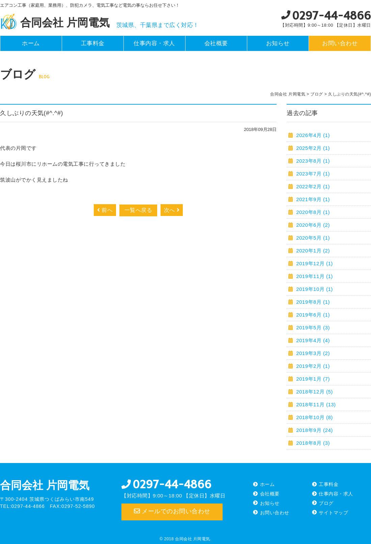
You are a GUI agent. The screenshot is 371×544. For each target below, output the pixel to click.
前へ (105, 210)
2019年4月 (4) (312, 340)
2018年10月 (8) (314, 417)
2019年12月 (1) (314, 263)
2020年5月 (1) (312, 238)
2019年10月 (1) (314, 289)
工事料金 (93, 43)
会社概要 (216, 43)
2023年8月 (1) (312, 161)
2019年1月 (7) (312, 379)
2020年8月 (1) (312, 212)
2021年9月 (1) (312, 199)
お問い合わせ (340, 43)
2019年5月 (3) (312, 327)
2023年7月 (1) (312, 173)
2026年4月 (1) (312, 135)
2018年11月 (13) (315, 404)
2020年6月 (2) (312, 225)
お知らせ (278, 43)
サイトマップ (333, 512)
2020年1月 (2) (312, 250)
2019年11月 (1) (314, 276)
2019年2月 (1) (312, 366)
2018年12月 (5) (314, 392)
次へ (171, 210)
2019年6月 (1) (312, 315)
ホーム (31, 43)
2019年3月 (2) (312, 353)
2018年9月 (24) (314, 430)
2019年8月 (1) (312, 302)
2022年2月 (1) (312, 186)
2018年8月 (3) (312, 443)
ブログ (326, 503)
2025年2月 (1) (312, 148)
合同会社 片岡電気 (44, 485)
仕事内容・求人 (154, 43)
